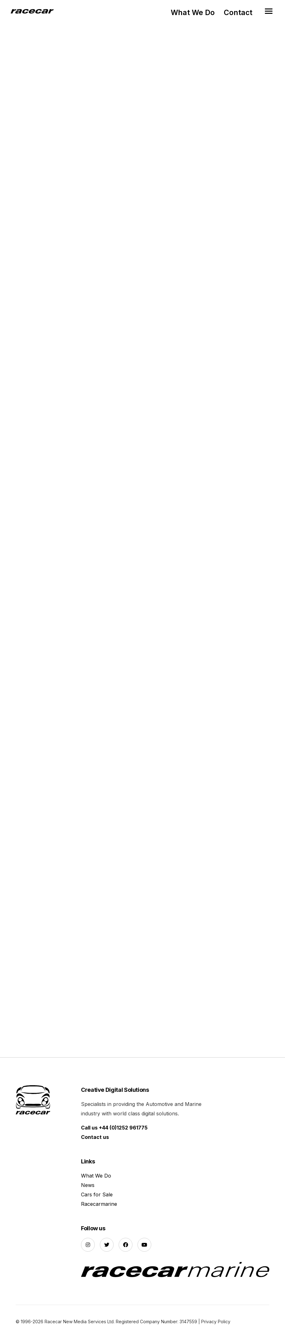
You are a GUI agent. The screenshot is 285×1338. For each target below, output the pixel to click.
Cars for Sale (97, 1194)
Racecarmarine (99, 1204)
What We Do (193, 12)
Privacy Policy (215, 1321)
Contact (238, 12)
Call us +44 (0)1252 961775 (114, 1127)
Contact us (95, 1137)
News (87, 1185)
